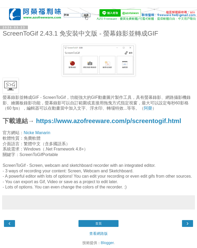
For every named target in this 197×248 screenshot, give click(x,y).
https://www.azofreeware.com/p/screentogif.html (108, 120)
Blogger (107, 243)
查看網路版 (98, 233)
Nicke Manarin (37, 132)
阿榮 (148, 108)
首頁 (98, 223)
